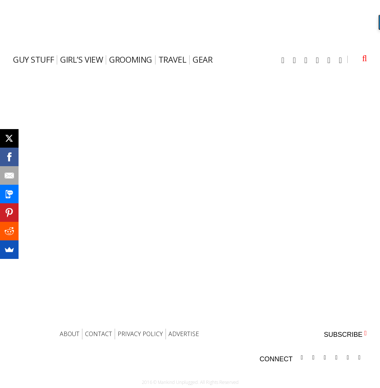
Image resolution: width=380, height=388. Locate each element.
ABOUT (69, 334)
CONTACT (98, 334)
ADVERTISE (183, 334)
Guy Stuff (33, 59)
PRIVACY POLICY (140, 334)
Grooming (130, 59)
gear (202, 59)
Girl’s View (81, 59)
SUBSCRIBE (345, 334)
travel (172, 59)
